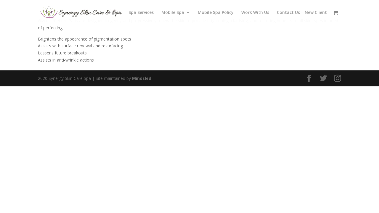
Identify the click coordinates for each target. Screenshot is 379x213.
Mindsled (141, 78)
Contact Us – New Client (302, 12)
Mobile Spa (172, 12)
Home (115, 12)
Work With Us (255, 12)
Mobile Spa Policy (216, 12)
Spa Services (141, 12)
